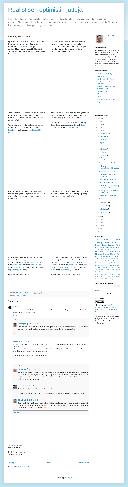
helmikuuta (103, 209)
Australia (102, 276)
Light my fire (13, 270)
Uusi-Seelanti (110, 247)
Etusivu (48, 463)
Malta (105, 258)
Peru (112, 256)
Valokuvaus (103, 263)
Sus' (14, 307)
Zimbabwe (117, 267)
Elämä (97, 245)
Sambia (97, 267)
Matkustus (98, 254)
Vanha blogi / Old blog (104, 73)
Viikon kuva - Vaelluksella (107, 196)
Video (118, 245)
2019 (99, 219)
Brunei (113, 276)
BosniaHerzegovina (115, 272)
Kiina (118, 261)
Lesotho (107, 269)
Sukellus (117, 252)
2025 (99, 118)
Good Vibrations (31, 262)
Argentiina (110, 263)
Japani (111, 252)
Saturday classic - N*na (107, 171)
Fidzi (118, 254)
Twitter (99, 96)
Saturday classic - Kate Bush (108, 199)
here (78, 275)
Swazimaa (104, 267)
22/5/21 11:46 (24, 341)
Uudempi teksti (13, 463)
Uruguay (112, 279)
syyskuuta (103, 143)
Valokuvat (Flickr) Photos (105, 79)
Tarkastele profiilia (111, 39)
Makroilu (110, 258)
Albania (103, 272)
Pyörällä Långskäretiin (106, 182)
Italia (108, 256)
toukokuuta (103, 155)
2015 (99, 232)
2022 (99, 127)
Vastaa (15, 315)
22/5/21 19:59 (33, 324)
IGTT (107, 252)
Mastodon (100, 94)
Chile (100, 258)
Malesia (112, 254)
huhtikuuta (103, 203)
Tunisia (108, 279)
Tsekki (104, 279)
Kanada (102, 274)
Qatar (96, 279)
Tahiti (97, 261)
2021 (99, 130)
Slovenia (97, 272)
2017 (99, 225)
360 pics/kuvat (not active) (106, 99)
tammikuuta (104, 212)
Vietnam (110, 267)
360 (101, 256)
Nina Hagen (23, 47)
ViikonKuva (101, 239)
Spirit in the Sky (20, 267)
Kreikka (109, 265)
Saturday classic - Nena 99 (108, 179)
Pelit (117, 239)
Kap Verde (108, 274)
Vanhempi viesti (83, 463)
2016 (99, 228)
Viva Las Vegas (36, 265)
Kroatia (114, 274)
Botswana (108, 276)
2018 (99, 222)
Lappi (118, 247)
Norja (114, 261)
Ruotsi (97, 256)
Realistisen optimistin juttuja (45, 9)
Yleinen (102, 247)
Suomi (112, 242)
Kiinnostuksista (108, 245)
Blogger (69, 478)
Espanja (103, 265)
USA (97, 247)
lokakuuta (103, 139)
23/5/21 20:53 (33, 400)
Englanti (97, 265)
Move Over (17, 265)
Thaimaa (117, 256)
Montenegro (116, 265)
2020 (99, 216)
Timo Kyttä (22, 324)
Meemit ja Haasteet (112, 249)
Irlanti (105, 256)
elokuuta (103, 146)
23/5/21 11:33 (30, 386)
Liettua (118, 276)
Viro (96, 258)
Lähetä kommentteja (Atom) (21, 466)
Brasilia (102, 261)
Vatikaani (117, 279)
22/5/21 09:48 (20, 307)
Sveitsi (100, 279)
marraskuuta (104, 136)
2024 (99, 121)
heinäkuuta (103, 149)
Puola (118, 274)
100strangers (99, 249)
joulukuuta (103, 133)
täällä (28, 275)
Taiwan (97, 263)
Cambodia (117, 263)
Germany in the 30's (77, 127)
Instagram (100, 76)
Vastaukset (18, 320)
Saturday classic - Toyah (107, 163)
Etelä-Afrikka (99, 252)
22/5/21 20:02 (33, 369)
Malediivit (117, 258)
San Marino (115, 269)
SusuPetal (16, 341)
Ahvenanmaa (99, 269)
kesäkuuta (103, 152)
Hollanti (97, 274)
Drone (117, 242)
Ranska (97, 276)
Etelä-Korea (108, 261)
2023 (99, 124)
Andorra (107, 272)
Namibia (106, 254)
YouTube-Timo (102, 91)
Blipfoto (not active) (103, 102)
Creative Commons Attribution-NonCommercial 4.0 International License (106, 309)
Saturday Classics (21, 295)
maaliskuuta (104, 206)
